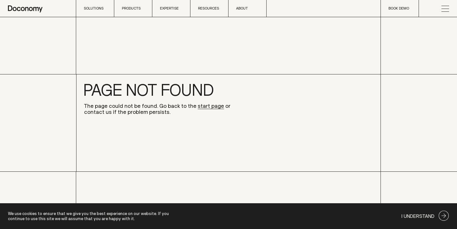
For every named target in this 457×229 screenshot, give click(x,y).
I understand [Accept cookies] (417, 216)
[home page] (25, 8)
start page (211, 106)
